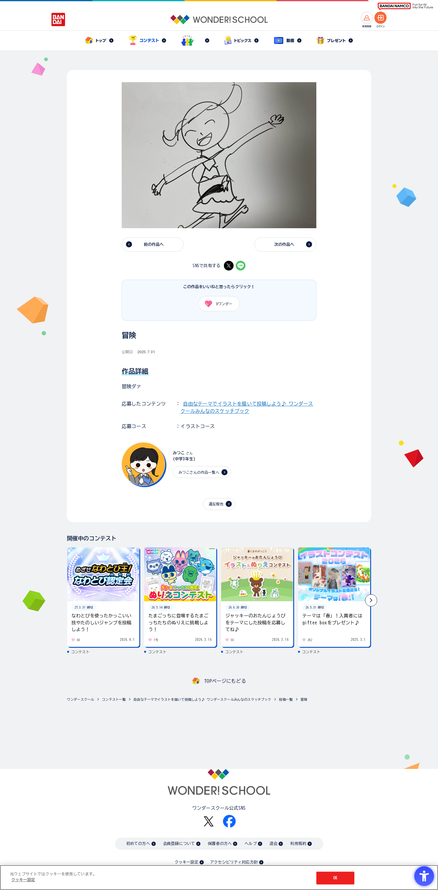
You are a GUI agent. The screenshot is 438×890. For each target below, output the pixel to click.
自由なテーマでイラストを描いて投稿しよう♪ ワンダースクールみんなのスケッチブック (202, 699)
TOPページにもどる (225, 681)
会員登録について (179, 844)
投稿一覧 (286, 699)
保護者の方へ (220, 844)
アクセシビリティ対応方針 (234, 862)
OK (335, 878)
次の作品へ (284, 244)
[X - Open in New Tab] (229, 265)
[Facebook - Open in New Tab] (229, 821)
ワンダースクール (80, 699)
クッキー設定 (186, 862)
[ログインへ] (380, 18)
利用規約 (298, 844)
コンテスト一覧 (114, 699)
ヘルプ (250, 844)
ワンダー (216, 303)
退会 (273, 844)
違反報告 (216, 504)
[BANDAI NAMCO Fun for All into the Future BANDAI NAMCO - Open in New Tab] (405, 6)
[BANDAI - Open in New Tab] (58, 19)
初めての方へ (138, 844)
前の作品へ (154, 244)
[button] (371, 600)
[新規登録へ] (367, 18)
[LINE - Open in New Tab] (240, 265)
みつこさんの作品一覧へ (199, 472)
